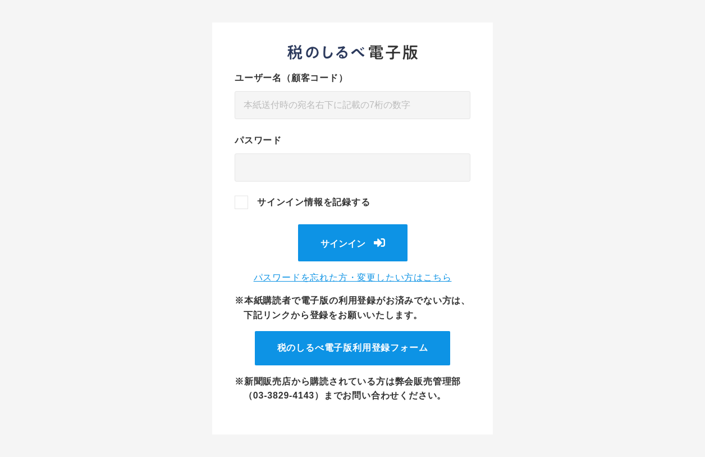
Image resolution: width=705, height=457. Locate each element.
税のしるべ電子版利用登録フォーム (352, 347)
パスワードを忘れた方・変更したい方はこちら (353, 277)
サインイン (343, 243)
